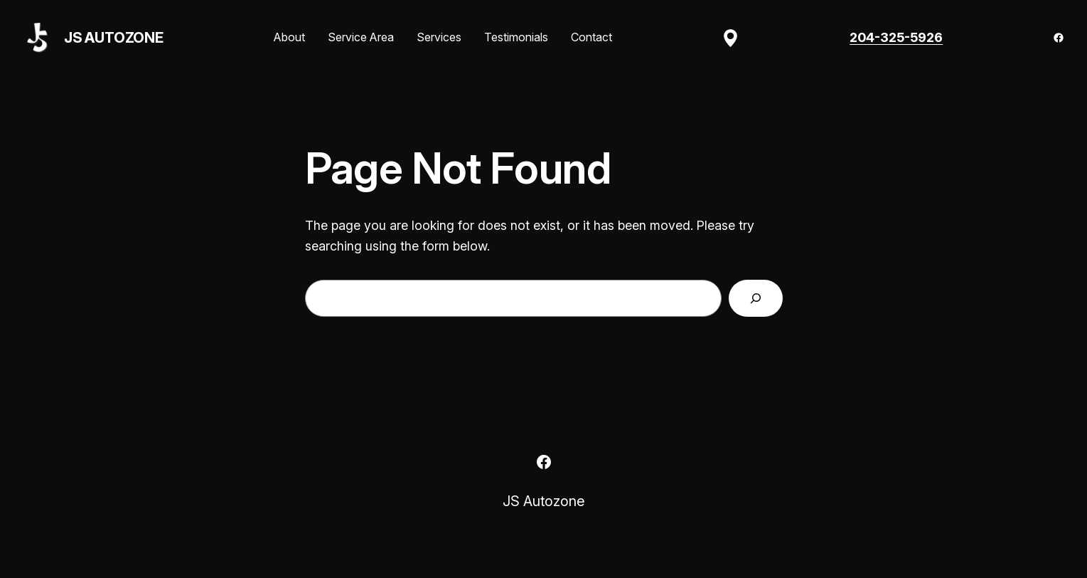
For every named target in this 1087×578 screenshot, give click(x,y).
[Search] (756, 298)
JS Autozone (114, 37)
